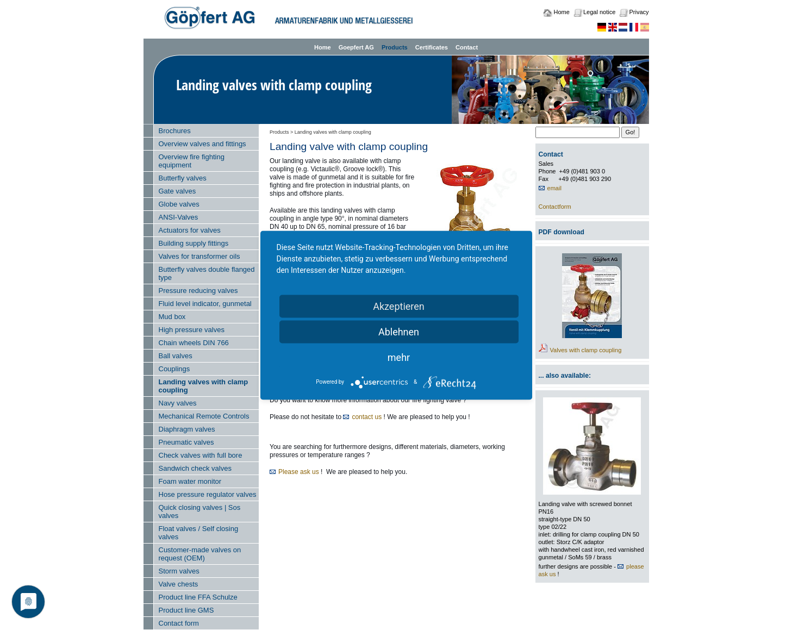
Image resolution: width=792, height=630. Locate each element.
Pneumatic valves (186, 442)
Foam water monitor (190, 481)
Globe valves (179, 204)
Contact (467, 47)
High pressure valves (191, 330)
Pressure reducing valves (198, 290)
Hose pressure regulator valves (208, 494)
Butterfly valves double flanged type (207, 273)
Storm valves (179, 571)
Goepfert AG (356, 47)
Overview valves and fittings (202, 144)
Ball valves (175, 356)
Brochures (175, 131)
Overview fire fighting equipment (191, 161)
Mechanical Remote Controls (204, 416)
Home (562, 12)
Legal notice (599, 12)
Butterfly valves (183, 178)
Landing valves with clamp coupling (203, 386)
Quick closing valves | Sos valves (200, 511)
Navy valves (178, 403)
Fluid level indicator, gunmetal (205, 304)
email (554, 188)
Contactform (555, 206)
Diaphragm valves (187, 429)
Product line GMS (186, 610)
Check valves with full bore (200, 455)
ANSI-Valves (178, 217)
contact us (367, 417)
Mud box (172, 317)
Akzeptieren (399, 305)
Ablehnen (398, 331)
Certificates (431, 47)
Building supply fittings (194, 243)
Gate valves (177, 191)
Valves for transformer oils (199, 256)
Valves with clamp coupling (586, 350)
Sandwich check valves (195, 468)
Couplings (174, 369)
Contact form (179, 623)
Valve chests (178, 584)
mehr (399, 357)
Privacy (638, 12)
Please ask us (298, 472)
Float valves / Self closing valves (199, 533)
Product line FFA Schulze (198, 597)
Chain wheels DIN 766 (194, 343)
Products (395, 47)
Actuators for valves (190, 230)
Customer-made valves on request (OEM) (200, 554)
